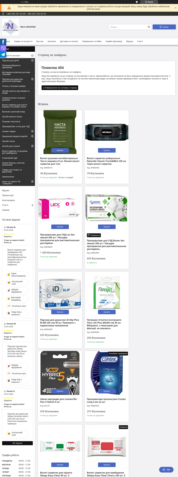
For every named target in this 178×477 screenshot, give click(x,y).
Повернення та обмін (92, 41)
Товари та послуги (22, 41)
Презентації (8, 195)
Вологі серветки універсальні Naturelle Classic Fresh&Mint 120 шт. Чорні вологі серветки (104, 161)
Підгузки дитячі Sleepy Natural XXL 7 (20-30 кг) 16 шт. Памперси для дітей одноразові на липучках (152, 400)
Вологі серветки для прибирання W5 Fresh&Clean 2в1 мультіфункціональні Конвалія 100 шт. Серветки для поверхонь (16, 257)
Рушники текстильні (11, 121)
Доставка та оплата (69, 41)
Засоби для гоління (11, 146)
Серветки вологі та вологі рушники (13, 99)
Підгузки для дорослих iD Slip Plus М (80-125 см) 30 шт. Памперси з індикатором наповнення (105, 239)
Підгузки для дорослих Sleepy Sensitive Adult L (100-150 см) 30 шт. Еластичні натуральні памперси (18, 419)
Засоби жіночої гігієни (12, 116)
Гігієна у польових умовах (14, 86)
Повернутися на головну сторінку (61, 88)
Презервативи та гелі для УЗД (16, 126)
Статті (140, 41)
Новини (5, 210)
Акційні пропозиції (114, 41)
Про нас (39, 41)
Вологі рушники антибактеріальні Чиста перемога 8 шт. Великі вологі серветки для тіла (59, 161)
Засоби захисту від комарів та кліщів (16, 92)
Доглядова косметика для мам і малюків (16, 73)
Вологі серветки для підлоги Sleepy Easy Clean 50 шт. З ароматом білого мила (148, 324)
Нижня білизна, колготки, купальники (13, 164)
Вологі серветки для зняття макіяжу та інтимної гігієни (14, 106)
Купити (60, 150)
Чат (166, 469)
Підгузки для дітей (10, 60)
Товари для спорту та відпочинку (12, 171)
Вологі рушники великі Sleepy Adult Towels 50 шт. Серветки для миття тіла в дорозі (104, 400)
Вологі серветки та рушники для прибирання (14, 152)
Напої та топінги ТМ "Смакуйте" (11, 182)
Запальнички (8, 177)
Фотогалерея (8, 200)
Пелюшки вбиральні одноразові (11, 66)
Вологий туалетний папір (13, 112)
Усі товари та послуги (105, 430)
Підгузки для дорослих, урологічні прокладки (12, 80)
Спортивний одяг (10, 158)
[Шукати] (148, 26)
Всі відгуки (17, 443)
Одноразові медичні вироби (14, 136)
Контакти (52, 41)
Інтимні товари (8, 131)
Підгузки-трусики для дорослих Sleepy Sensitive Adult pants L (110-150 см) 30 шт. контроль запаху (17, 351)
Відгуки (129, 41)
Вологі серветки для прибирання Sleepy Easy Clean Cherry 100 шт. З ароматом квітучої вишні (59, 400)
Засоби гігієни (8, 141)
